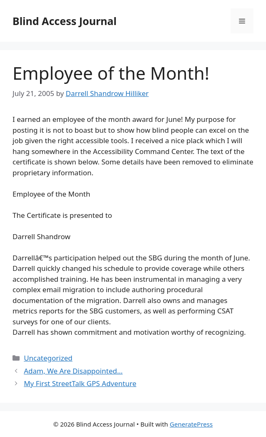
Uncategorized (48, 358)
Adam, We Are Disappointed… (73, 371)
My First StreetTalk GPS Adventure (80, 383)
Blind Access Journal (65, 21)
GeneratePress (191, 424)
